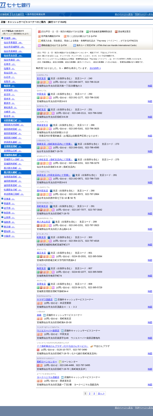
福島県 (9, 222)
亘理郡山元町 (13, 150)
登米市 (9, 98)
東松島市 (10, 107)
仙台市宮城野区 (14, 47)
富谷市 (9, 116)
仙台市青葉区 (13, 42)
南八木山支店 (43, 221)
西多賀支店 (42, 125)
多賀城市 (11, 90)
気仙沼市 (10, 72)
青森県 (9, 203)
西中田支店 (42, 190)
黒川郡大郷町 (13, 172)
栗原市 (9, 103)
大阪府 (9, 236)
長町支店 (41, 109)
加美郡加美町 (13, 176)
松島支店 (41, 237)
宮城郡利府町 (13, 163)
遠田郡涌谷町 (13, 181)
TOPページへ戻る (144, 14)
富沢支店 (41, 78)
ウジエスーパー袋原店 (48, 330)
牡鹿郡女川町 (13, 189)
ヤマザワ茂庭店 (45, 299)
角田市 (9, 85)
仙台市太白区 (13, 55)
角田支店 (41, 268)
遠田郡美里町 (13, 185)
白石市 (9, 77)
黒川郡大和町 (13, 168)
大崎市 (10, 111)
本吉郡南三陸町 (14, 194)
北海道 (9, 198)
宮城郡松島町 (13, 155)
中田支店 (41, 94)
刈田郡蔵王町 (13, 120)
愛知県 (9, 231)
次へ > (101, 393)
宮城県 (10, 38)
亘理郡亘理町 (13, 146)
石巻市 (10, 64)
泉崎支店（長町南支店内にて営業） (55, 144)
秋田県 (9, 212)
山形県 (9, 217)
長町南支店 (42, 206)
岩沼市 (9, 94)
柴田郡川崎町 (13, 137)
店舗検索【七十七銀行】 (12, 14)
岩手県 (9, 208)
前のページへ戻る (124, 14)
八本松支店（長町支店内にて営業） (55, 159)
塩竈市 (9, 68)
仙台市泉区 (12, 60)
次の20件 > (95, 68)
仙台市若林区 (13, 51)
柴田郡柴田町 (13, 133)
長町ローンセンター (47, 361)
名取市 (10, 81)
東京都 (9, 226)
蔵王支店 (41, 253)
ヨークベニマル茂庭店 (48, 377)
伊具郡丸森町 (13, 142)
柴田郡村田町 (13, 129)
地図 (150, 85)
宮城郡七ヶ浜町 (14, 159)
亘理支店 (41, 284)
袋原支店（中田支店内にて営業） (53, 175)
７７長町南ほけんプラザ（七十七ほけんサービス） (62, 346)
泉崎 (39, 315)
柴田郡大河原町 (14, 124)
